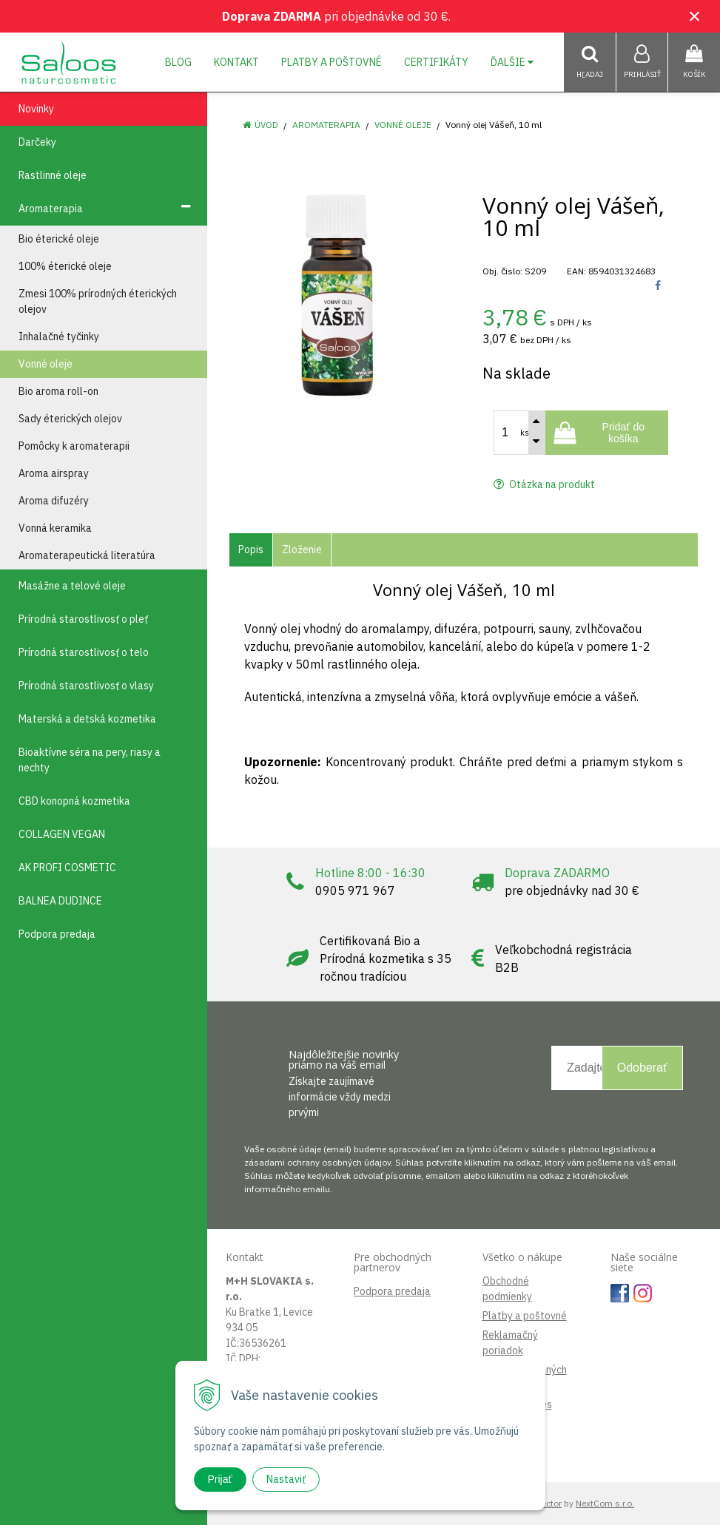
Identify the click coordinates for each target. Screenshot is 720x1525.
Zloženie (302, 549)
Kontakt (236, 62)
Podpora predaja (392, 1291)
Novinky (36, 108)
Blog (178, 62)
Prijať (220, 1479)
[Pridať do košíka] (606, 432)
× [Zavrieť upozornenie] (695, 16)
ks (524, 432)
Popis (250, 549)
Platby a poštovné (331, 62)
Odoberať (642, 1067)
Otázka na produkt (544, 484)
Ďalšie (512, 62)
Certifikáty (436, 62)
